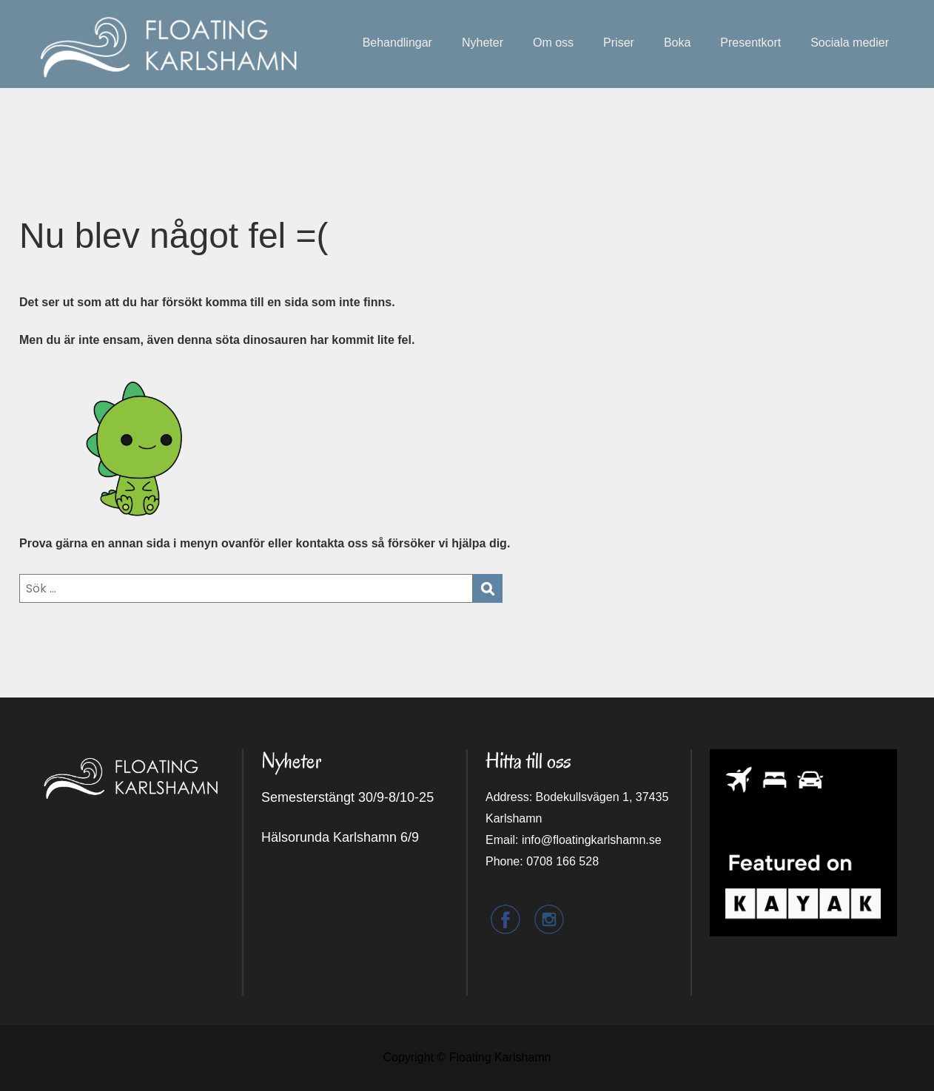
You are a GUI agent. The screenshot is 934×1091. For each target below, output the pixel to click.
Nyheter (482, 42)
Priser (618, 42)
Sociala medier (849, 42)
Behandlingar (397, 42)
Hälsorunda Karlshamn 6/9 (340, 837)
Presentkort (750, 42)
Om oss (553, 42)
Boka (677, 42)
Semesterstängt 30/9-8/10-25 (347, 797)
